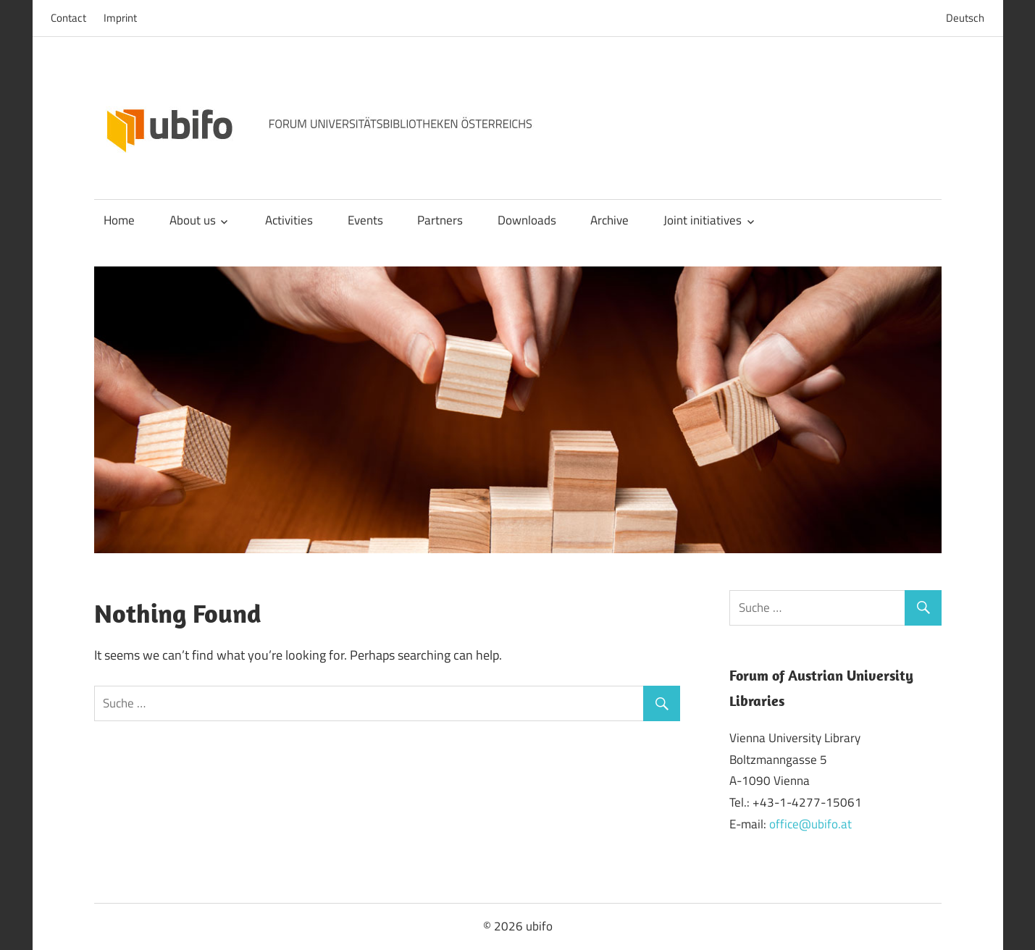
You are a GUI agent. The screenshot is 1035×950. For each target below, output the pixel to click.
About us (192, 220)
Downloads (527, 220)
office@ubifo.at (810, 824)
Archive (609, 220)
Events (365, 220)
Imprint (120, 17)
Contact (68, 17)
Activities (289, 220)
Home (119, 220)
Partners (440, 220)
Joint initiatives (702, 220)
